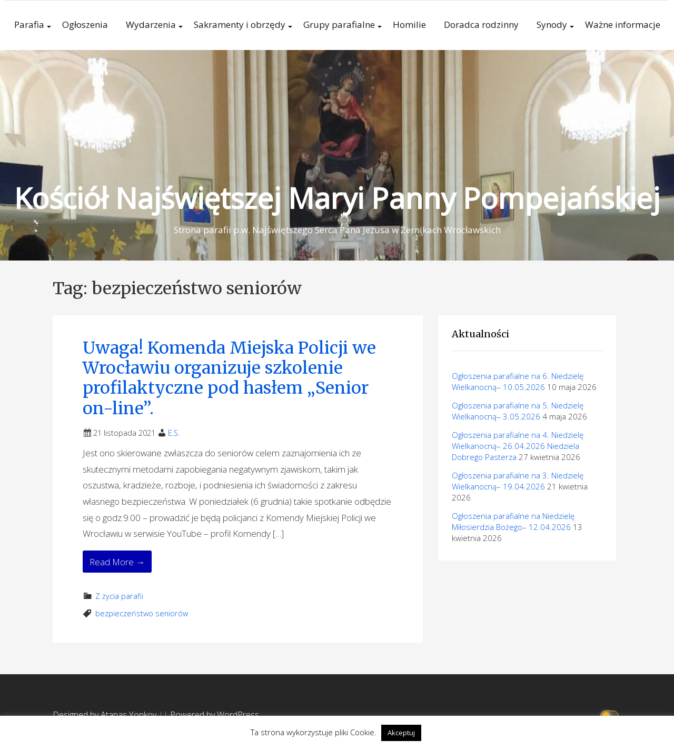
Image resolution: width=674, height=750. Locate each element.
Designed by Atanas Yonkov (105, 715)
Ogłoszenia (85, 24)
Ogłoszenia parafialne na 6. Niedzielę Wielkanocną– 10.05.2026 (517, 381)
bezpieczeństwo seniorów (141, 613)
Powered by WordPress (214, 715)
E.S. (174, 433)
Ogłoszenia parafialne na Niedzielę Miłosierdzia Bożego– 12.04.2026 (513, 521)
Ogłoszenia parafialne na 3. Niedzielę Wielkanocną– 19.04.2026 (517, 481)
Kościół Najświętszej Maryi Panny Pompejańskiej (337, 197)
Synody (552, 24)
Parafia (29, 24)
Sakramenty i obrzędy (239, 24)
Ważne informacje (622, 24)
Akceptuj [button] (401, 732)
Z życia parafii (119, 596)
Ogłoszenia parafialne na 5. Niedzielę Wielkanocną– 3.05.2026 (517, 411)
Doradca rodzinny (481, 24)
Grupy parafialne (339, 24)
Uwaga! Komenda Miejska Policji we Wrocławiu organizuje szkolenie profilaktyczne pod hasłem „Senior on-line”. (229, 378)
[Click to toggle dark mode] (611, 715)
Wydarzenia (151, 24)
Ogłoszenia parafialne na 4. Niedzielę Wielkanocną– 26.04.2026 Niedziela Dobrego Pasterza (517, 445)
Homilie (409, 24)
